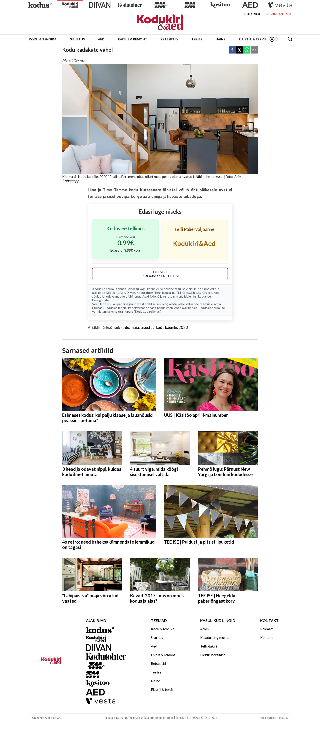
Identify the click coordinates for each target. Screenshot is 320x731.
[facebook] (232, 50)
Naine (220, 39)
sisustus (147, 327)
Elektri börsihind (213, 655)
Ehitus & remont (132, 39)
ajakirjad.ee (190, 308)
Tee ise (196, 39)
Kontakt (266, 637)
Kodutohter (144, 292)
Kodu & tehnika (42, 39)
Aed (101, 39)
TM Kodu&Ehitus (188, 292)
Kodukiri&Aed (115, 292)
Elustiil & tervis (252, 39)
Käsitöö (207, 292)
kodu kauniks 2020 (172, 327)
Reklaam (267, 629)
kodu (125, 327)
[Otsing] (290, 39)
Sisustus (77, 39)
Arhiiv (204, 629)
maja (135, 327)
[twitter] (239, 50)
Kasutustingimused (214, 637)
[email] (254, 50)
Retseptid (169, 39)
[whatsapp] (246, 50)
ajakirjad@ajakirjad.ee (159, 717)
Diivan (131, 292)
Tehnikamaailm (164, 292)
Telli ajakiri (252, 13)
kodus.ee (153, 289)
